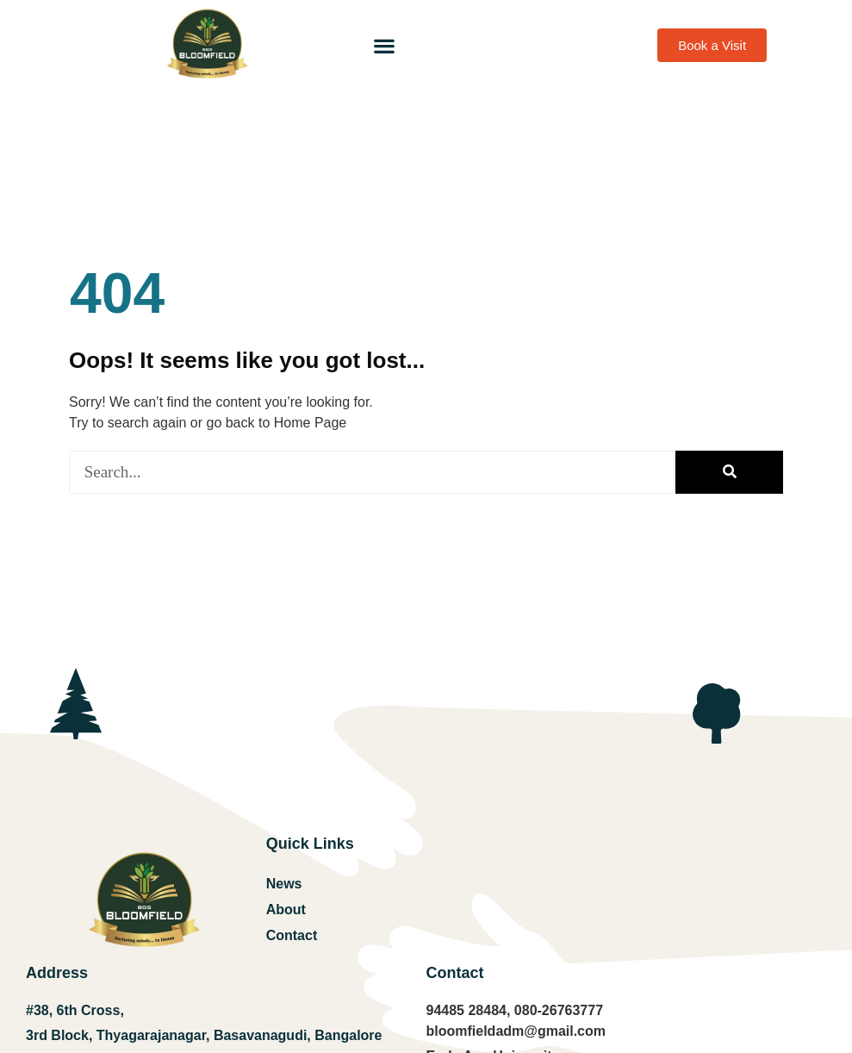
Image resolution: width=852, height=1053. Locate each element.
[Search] (729, 472)
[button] (384, 45)
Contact (292, 935)
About (286, 909)
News (284, 883)
